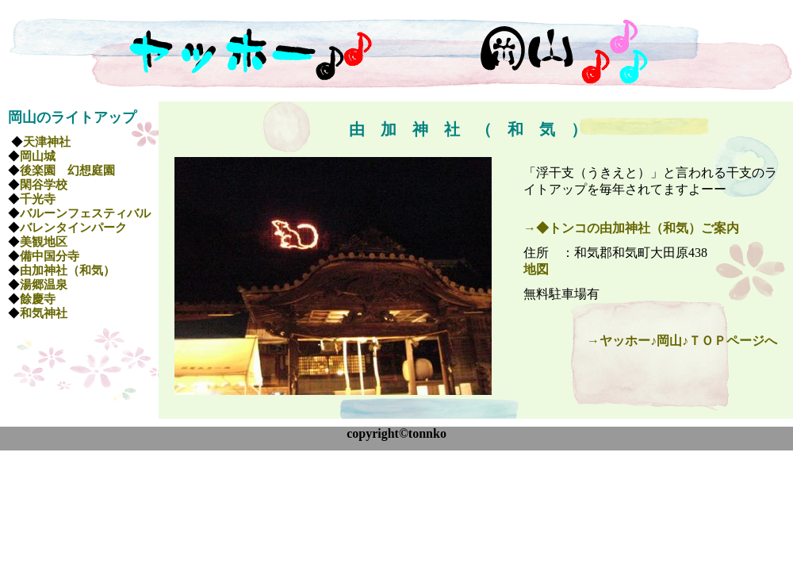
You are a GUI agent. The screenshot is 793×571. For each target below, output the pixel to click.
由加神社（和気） (67, 270)
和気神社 (43, 313)
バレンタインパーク (73, 227)
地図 (536, 269)
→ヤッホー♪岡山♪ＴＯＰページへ (682, 340)
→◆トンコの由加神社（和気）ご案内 (631, 228)
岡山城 (38, 156)
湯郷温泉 (49, 284)
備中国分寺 (49, 256)
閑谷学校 (43, 184)
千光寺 (38, 199)
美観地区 (43, 242)
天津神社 (47, 142)
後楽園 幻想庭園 (67, 170)
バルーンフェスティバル (85, 213)
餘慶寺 (38, 299)
